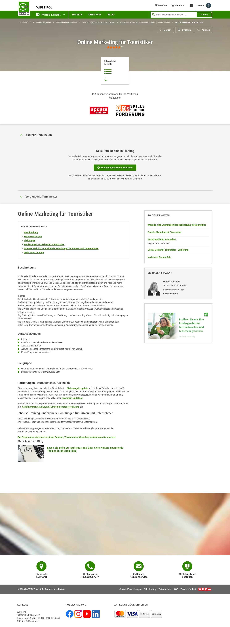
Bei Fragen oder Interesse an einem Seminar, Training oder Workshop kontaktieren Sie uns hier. (67, 437)
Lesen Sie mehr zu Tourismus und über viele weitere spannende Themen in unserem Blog (85, 449)
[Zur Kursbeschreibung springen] (115, 71)
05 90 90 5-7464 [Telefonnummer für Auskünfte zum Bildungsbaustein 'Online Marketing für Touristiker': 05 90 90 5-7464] (108, 178)
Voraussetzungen (33, 236)
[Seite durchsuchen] (181, 15)
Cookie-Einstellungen (130, 589)
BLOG (111, 14)
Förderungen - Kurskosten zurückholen (44, 244)
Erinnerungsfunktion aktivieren (115, 167)
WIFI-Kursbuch (25, 22)
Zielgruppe (29, 240)
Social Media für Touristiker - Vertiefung (168, 250)
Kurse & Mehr (48, 14)
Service (77, 14)
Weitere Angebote (43, 22)
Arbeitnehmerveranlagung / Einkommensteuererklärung (50, 407)
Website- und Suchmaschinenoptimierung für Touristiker (177, 225)
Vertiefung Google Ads (159, 257)
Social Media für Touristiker (162, 239)
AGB (176, 589)
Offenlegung (150, 589)
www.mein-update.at (72, 398)
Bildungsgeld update (77, 388)
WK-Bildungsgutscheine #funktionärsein (98, 22)
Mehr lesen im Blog (34, 252)
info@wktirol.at (31, 621)
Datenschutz (164, 589)
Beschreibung (31, 232)
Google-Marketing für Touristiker (164, 232)
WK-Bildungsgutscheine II (66, 22)
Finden (204, 14)
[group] (115, 47)
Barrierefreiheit (188, 589)
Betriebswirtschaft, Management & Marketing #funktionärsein (145, 22)
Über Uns (94, 14)
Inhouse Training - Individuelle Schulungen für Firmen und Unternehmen (61, 248)
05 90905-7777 (32, 615)
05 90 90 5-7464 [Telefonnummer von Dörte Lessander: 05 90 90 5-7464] (178, 285)
